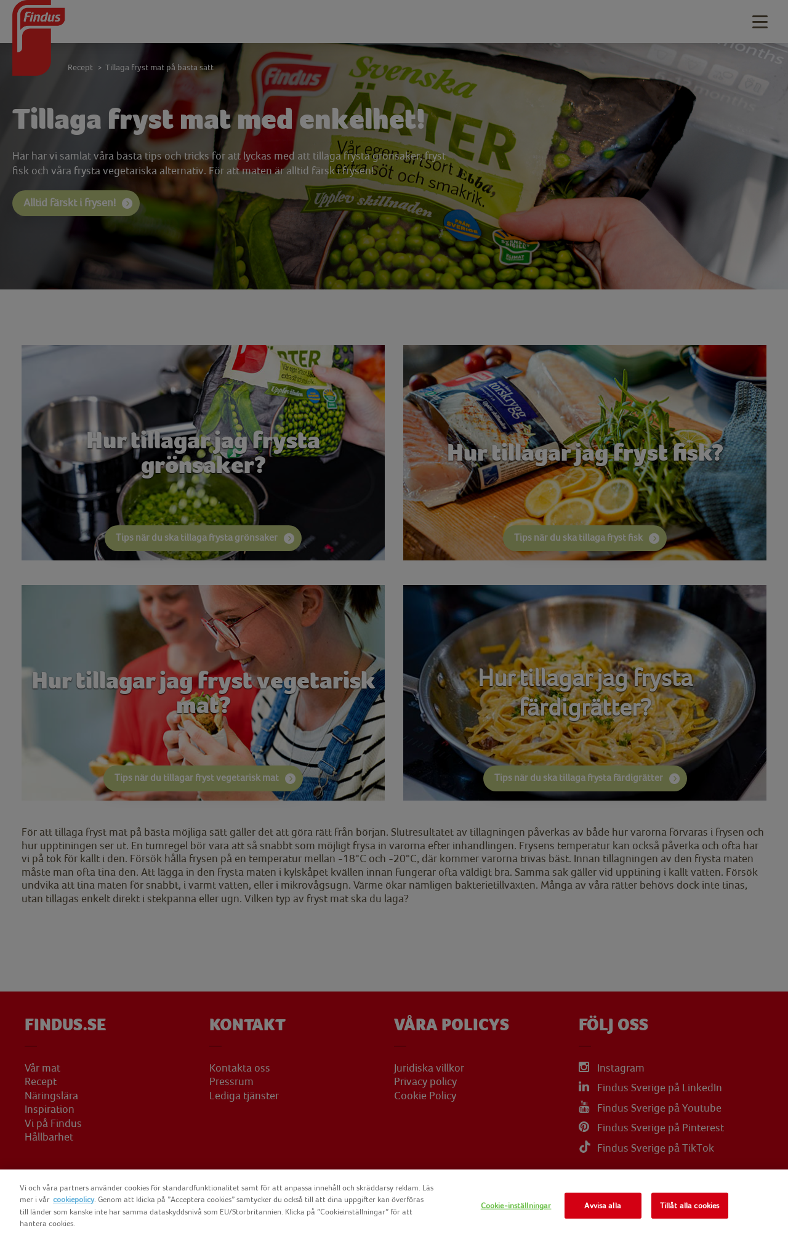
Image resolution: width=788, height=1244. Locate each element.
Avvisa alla (602, 1205)
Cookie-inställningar (516, 1205)
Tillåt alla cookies (689, 1205)
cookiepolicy (73, 1199)
